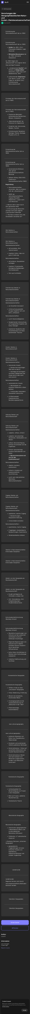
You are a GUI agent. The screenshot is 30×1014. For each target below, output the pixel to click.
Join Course (15, 922)
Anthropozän (6, 9)
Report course (5, 948)
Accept (24, 1010)
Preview (15, 928)
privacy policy (5, 1006)
